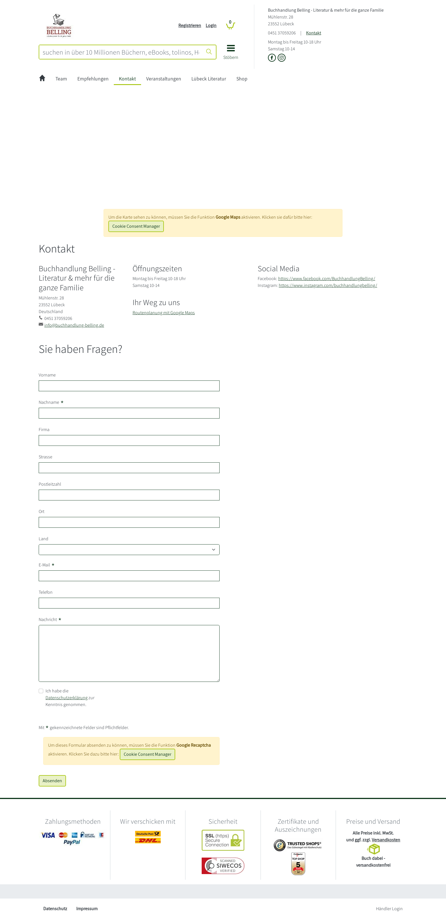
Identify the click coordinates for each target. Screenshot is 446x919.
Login (211, 25)
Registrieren (189, 25)
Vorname (47, 375)
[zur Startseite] (42, 78)
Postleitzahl (50, 484)
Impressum (87, 909)
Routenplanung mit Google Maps (164, 313)
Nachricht (50, 619)
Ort (41, 511)
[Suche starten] (209, 52)
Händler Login (389, 909)
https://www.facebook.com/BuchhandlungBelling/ (326, 279)
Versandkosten (386, 840)
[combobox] (121, 52)
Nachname (51, 402)
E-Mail (47, 565)
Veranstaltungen (163, 78)
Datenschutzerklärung (67, 698)
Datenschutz (55, 909)
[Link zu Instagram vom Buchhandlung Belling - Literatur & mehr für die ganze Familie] (282, 58)
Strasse (45, 457)
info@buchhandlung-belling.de (74, 325)
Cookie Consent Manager (136, 226)
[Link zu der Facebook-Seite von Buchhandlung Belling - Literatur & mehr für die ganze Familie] (273, 58)
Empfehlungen (93, 78)
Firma (44, 429)
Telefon (46, 592)
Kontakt (313, 33)
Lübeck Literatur (208, 78)
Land (43, 539)
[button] (230, 54)
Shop (241, 78)
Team (61, 78)
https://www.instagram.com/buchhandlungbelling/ (328, 285)
